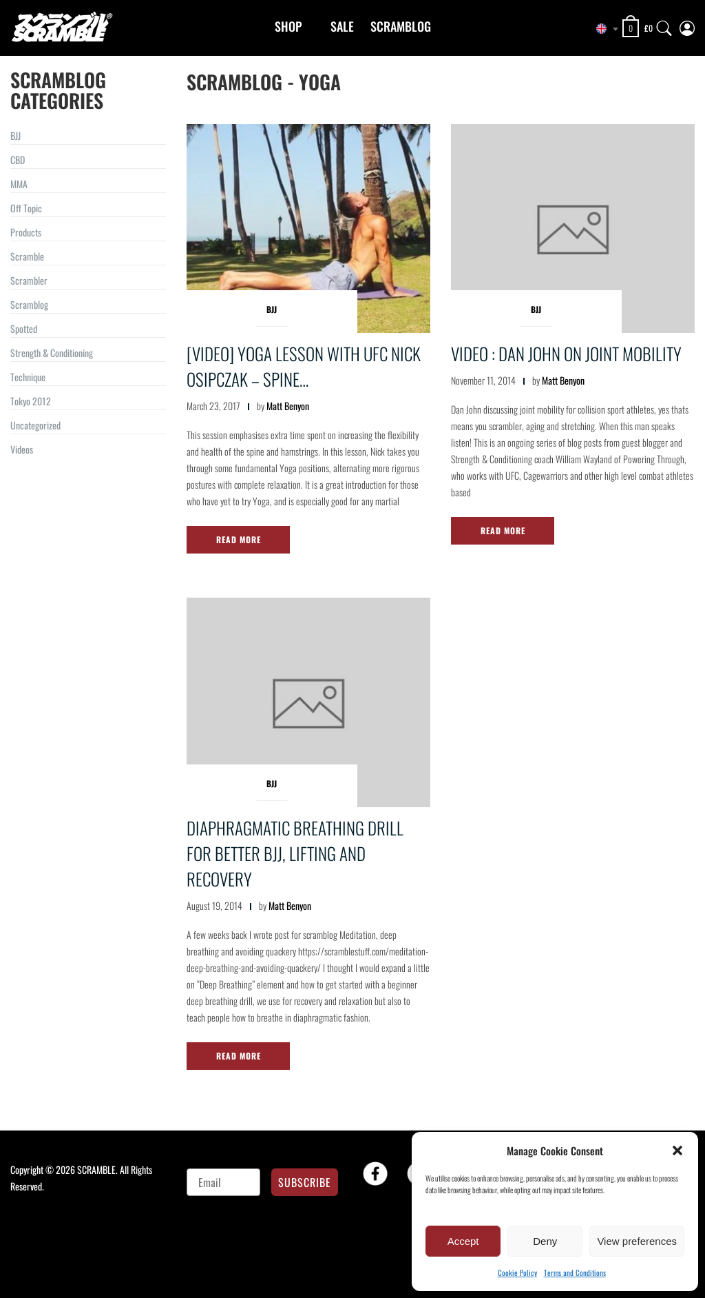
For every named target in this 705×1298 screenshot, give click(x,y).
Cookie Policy (517, 1272)
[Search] (664, 25)
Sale (342, 26)
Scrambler (29, 280)
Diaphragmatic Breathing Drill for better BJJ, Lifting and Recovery (295, 853)
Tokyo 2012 (30, 401)
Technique (27, 376)
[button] (677, 1150)
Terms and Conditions (575, 1272)
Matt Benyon (287, 405)
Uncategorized (35, 425)
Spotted (23, 328)
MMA (19, 183)
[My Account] (687, 25)
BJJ (15, 135)
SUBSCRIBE (304, 1182)
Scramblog (400, 26)
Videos (21, 449)
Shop (288, 26)
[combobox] (601, 29)
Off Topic (26, 208)
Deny (545, 1241)
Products (25, 232)
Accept (463, 1241)
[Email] (223, 1182)
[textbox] (601, 29)
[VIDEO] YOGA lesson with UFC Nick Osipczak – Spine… (304, 366)
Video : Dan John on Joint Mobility (566, 353)
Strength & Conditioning (51, 352)
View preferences (637, 1241)
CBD (17, 159)
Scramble (27, 256)
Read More (238, 539)
